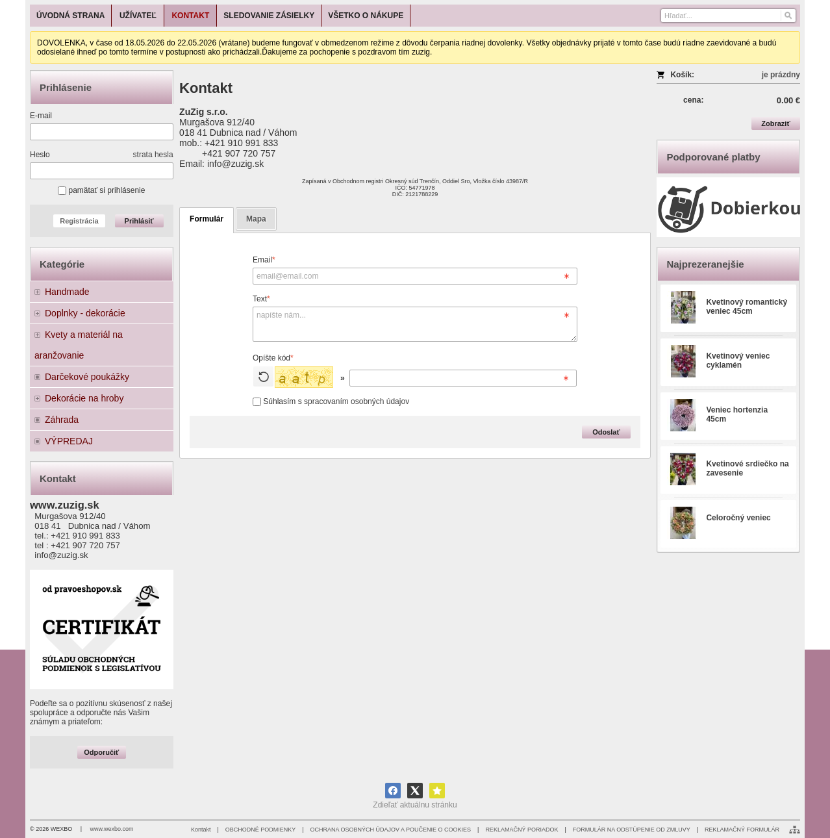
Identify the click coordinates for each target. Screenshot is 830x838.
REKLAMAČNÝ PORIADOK (521, 829)
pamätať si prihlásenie (101, 190)
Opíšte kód (273, 357)
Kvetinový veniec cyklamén (738, 360)
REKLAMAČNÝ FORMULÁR (742, 829)
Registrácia (79, 221)
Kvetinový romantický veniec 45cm (746, 307)
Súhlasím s (331, 401)
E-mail (41, 115)
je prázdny (781, 74)
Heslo (40, 154)
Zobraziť (775, 123)
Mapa (256, 218)
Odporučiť (101, 752)
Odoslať (606, 432)
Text (261, 298)
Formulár (206, 218)
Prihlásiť (139, 221)
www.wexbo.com (112, 829)
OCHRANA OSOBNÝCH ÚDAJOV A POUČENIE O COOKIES (390, 829)
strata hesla (153, 154)
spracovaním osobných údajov (356, 401)
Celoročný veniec (738, 517)
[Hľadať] (787, 15)
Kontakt (201, 829)
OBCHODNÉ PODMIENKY (260, 829)
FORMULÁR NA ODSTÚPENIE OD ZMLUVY (631, 829)
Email (264, 259)
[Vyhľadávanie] (728, 15)
